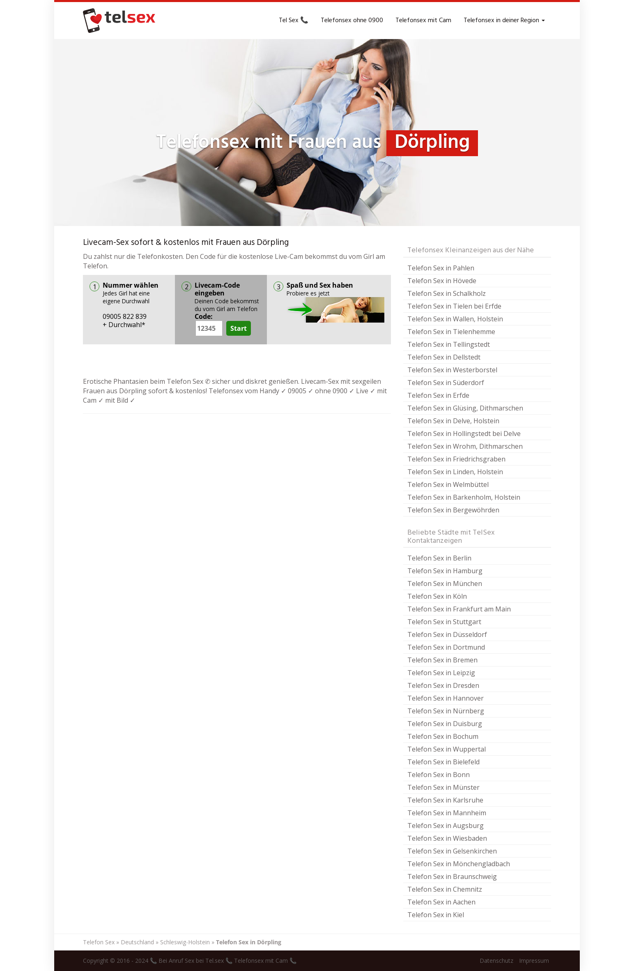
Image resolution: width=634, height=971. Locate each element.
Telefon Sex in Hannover (445, 698)
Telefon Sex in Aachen (441, 901)
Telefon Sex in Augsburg (445, 825)
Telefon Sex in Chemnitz (444, 889)
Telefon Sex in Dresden (443, 685)
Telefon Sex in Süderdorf (445, 382)
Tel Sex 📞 (293, 20)
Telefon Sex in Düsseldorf (447, 634)
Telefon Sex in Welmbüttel (448, 484)
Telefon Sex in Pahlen (440, 267)
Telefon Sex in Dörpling (248, 942)
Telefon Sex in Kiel (435, 914)
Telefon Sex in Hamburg (444, 570)
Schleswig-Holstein (185, 942)
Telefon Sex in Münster (443, 787)
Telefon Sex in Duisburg (444, 723)
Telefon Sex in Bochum (442, 736)
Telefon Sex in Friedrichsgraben (456, 459)
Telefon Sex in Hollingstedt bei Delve (464, 433)
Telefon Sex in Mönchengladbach (458, 863)
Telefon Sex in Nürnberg (445, 710)
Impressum (534, 960)
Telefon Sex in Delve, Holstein (453, 420)
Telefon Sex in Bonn (438, 774)
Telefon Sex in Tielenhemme (451, 331)
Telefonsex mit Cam (423, 20)
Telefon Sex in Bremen (442, 659)
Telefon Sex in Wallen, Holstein (455, 318)
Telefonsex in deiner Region (504, 20)
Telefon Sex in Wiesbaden (447, 838)
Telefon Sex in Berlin (439, 558)
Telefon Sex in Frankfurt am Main (459, 609)
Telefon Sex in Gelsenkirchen (452, 851)
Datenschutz (496, 960)
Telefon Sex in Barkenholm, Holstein (463, 497)
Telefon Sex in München (444, 583)
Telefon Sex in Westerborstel (452, 369)
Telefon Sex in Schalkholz (446, 293)
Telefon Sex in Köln (437, 596)
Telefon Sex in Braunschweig (452, 876)
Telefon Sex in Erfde (438, 395)
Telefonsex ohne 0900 (352, 20)
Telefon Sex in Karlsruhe (445, 800)
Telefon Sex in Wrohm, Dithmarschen (465, 446)
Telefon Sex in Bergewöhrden (453, 509)
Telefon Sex (99, 942)
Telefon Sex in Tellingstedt (448, 344)
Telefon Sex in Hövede (441, 280)
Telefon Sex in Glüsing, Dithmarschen (465, 408)
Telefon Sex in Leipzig (441, 672)
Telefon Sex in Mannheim (446, 812)
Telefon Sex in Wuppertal (446, 749)
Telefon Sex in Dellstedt (443, 357)
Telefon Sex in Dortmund (446, 647)
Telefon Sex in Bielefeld (443, 761)
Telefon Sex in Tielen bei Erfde (454, 306)
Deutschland (137, 942)
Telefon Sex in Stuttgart (444, 621)
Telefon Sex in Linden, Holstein (455, 471)
